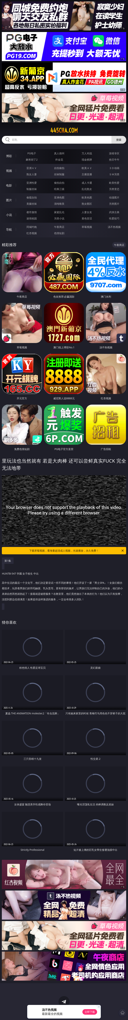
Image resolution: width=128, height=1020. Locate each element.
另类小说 (59, 218)
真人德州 (59, 153)
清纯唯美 (59, 203)
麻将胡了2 (32, 159)
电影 (9, 185)
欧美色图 (87, 197)
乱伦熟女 (87, 189)
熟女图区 (87, 203)
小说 (9, 215)
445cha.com (64, 130)
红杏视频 (31, 233)
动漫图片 (114, 197)
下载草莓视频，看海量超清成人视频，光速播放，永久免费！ (76, 550)
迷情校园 (31, 218)
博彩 (9, 156)
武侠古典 (114, 212)
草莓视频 (87, 227)
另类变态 (114, 189)
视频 (9, 171)
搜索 (118, 139)
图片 (9, 200)
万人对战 (87, 153)
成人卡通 (87, 182)
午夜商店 (59, 227)
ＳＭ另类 (114, 174)
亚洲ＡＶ (31, 168)
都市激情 (31, 212)
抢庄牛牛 (114, 159)
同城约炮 (31, 227)
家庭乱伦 (59, 212)
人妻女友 (87, 212)
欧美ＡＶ (87, 168)
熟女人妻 (31, 174)
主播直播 (87, 174)
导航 (9, 230)
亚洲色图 (59, 197)
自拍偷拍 (59, 168)
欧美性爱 (114, 182)
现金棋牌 (87, 159)
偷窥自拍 (31, 197)
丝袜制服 (59, 174)
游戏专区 (114, 153)
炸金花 (59, 159)
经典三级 (59, 189)
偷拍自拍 (59, 182)
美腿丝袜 (31, 203)
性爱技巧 (114, 218)
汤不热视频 (114, 227)
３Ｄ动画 (114, 168)
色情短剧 (59, 233)
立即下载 (90, 1012)
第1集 (7, 560)
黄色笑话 (87, 218)
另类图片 (114, 203)
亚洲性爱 (31, 182)
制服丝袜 (31, 189)
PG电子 (31, 153)
